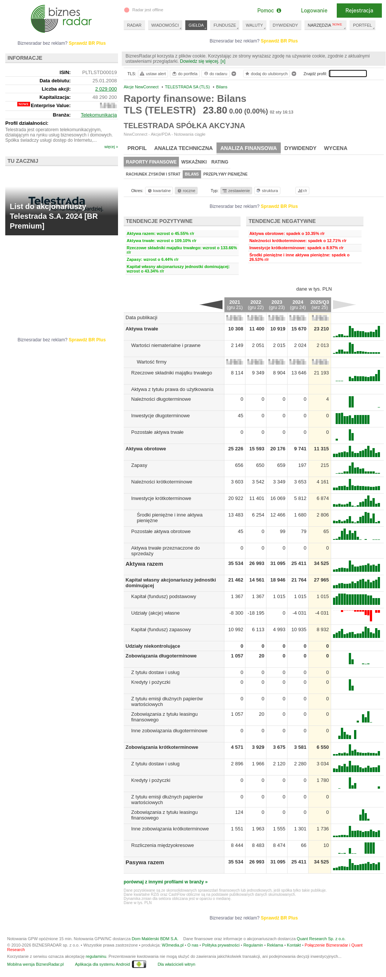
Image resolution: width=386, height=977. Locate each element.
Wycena (335, 148)
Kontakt (294, 945)
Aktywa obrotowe (146, 448)
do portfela (184, 74)
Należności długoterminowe (161, 399)
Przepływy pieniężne (225, 174)
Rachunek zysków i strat (153, 174)
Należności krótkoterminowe (161, 482)
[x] (223, 61)
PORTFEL (362, 25)
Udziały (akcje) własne (155, 613)
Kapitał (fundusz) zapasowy (161, 629)
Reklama (275, 945)
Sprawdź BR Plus (279, 41)
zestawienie (236, 191)
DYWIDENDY (285, 25)
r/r (302, 191)
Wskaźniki (194, 162)
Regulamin (253, 945)
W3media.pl (172, 945)
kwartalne (159, 191)
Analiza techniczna (183, 148)
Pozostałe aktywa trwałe (157, 432)
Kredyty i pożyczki (150, 682)
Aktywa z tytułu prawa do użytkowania (172, 389)
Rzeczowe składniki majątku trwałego (171, 373)
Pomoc (269, 11)
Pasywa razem (145, 862)
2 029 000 (106, 89)
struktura (266, 191)
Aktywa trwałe (142, 329)
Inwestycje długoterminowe (160, 415)
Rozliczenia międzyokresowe (162, 845)
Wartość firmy (152, 362)
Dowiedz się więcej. (199, 61)
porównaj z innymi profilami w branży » (165, 882)
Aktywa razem (144, 563)
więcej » (111, 147)
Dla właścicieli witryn (176, 964)
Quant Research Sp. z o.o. (321, 938)
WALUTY (254, 25)
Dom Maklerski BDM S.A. (155, 938)
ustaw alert (152, 74)
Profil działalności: (26, 123)
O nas (192, 945)
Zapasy (139, 465)
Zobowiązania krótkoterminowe (162, 747)
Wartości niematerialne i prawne (165, 345)
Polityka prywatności (221, 945)
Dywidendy (301, 148)
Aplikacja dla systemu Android (102, 964)
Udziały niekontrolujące (153, 646)
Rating (219, 162)
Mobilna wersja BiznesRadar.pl (35, 964)
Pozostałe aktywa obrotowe (161, 531)
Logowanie (314, 11)
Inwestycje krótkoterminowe (161, 498)
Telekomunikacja (99, 115)
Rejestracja (359, 11)
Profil (137, 148)
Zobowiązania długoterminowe (161, 656)
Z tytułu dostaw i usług (155, 672)
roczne (185, 191)
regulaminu (96, 956)
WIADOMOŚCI (165, 25)
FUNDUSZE (224, 25)
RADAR (134, 25)
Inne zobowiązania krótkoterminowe (170, 829)
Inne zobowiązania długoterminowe (169, 730)
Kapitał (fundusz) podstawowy (163, 596)
